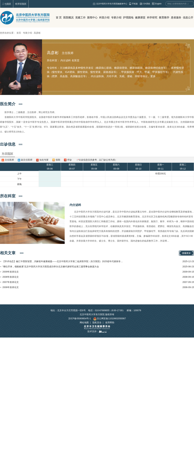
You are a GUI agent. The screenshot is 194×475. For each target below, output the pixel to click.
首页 (18, 33)
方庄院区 (7, 153)
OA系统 (146, 4)
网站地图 (84, 322)
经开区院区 (21, 4)
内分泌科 (75, 205)
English (158, 4)
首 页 (59, 17)
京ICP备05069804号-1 (79, 318)
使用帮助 (109, 322)
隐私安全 (97, 322)
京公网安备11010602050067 (109, 318)
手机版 (135, 4)
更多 (153, 76)
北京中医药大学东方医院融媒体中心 (111, 4)
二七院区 (6, 4)
